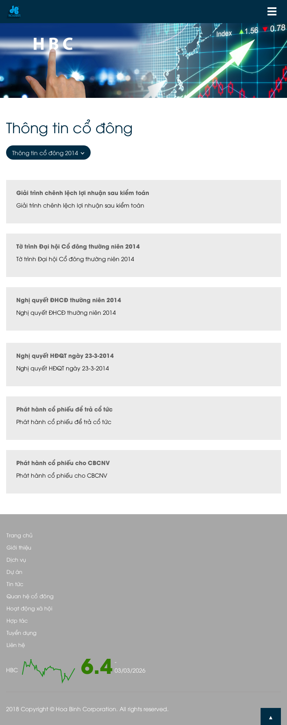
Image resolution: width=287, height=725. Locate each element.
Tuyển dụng (22, 632)
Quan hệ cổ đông (30, 595)
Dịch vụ (16, 559)
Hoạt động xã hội (29, 608)
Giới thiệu (19, 547)
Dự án (14, 571)
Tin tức (15, 583)
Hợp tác (17, 620)
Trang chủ (20, 535)
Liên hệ (16, 644)
